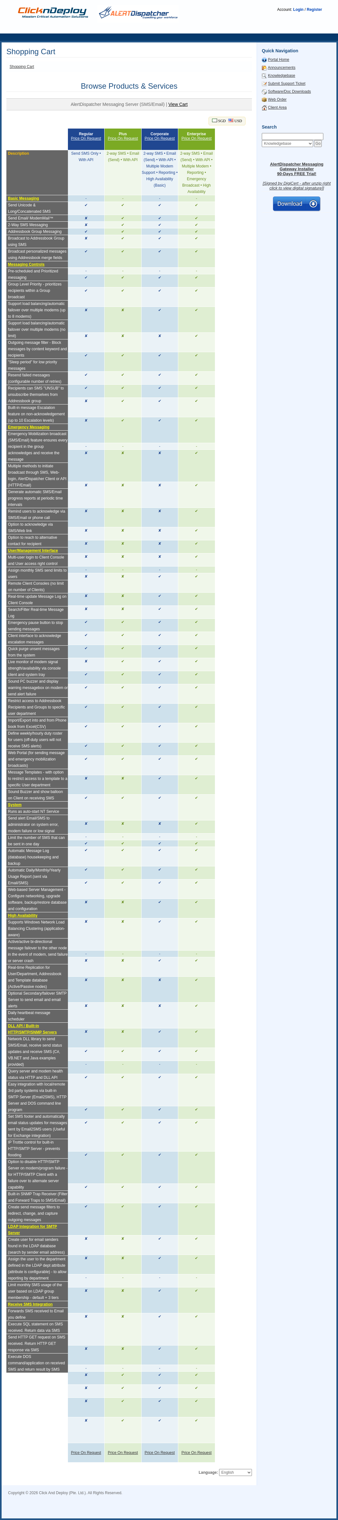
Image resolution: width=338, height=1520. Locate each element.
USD (235, 121)
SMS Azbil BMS (208, 1511)
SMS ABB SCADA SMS (65, 1515)
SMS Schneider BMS (264, 1506)
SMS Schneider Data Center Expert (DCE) (207, 1506)
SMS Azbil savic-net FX (172, 1511)
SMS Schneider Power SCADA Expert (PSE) (59, 1506)
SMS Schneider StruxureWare (111, 1502)
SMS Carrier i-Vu (238, 1511)
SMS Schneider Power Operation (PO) (134, 1506)
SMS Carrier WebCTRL (274, 1511)
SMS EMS (170, 1497)
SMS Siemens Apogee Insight (302, 1497)
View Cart (177, 104)
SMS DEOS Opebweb (106, 1515)
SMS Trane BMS (92, 1511)
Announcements (282, 67)
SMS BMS (151, 1497)
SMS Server (44, 1497)
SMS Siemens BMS (65, 1502)
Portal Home (278, 59)
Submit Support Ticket (286, 83)
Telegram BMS (99, 1497)
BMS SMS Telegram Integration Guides (239, 1497)
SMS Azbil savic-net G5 (129, 1511)
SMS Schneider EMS (303, 1506)
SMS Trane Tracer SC (57, 1511)
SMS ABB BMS (310, 1511)
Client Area (277, 107)
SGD (219, 121)
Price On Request (86, 138)
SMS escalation (70, 1497)
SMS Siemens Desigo (27, 1502)
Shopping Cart (22, 66)
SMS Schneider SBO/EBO (162, 1502)
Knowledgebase (281, 75)
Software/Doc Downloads (289, 91)
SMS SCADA (191, 1497)
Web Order (277, 99)
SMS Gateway (20, 1497)
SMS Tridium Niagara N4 (148, 1515)
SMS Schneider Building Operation (218, 1502)
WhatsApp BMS (127, 1497)
